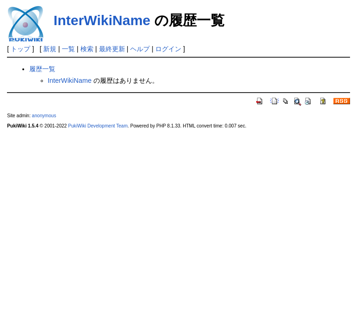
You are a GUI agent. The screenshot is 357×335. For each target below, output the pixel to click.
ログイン (168, 49)
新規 (49, 49)
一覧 (68, 49)
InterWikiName (101, 20)
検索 (86, 49)
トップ (20, 49)
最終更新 (112, 49)
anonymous (44, 115)
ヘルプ (140, 49)
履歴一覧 (42, 69)
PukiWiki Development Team (98, 125)
